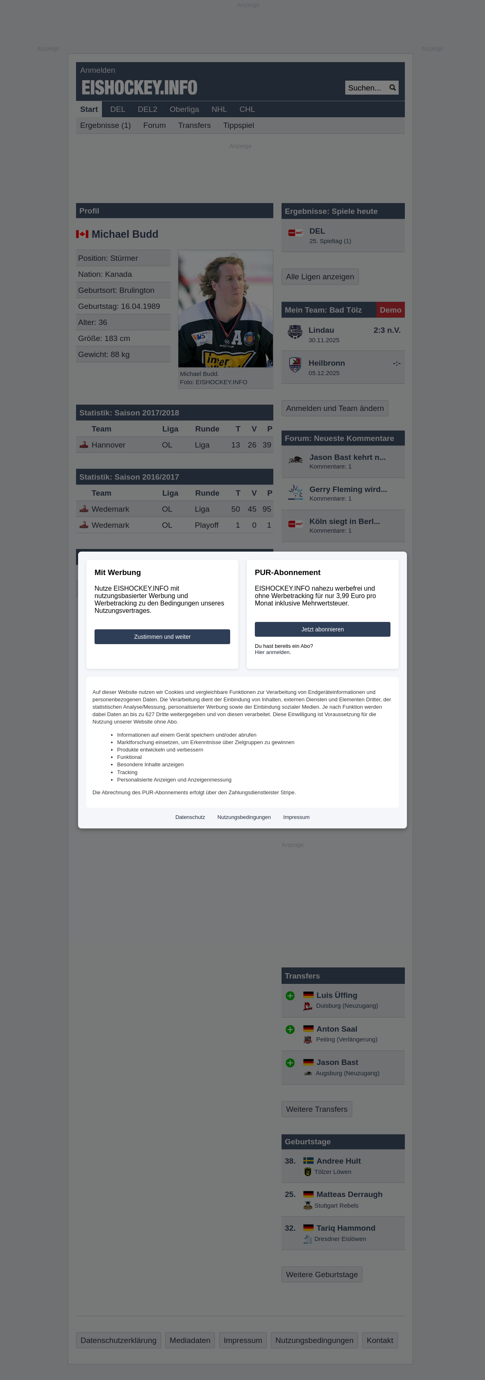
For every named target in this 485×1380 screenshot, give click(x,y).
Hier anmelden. (273, 652)
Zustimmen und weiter (162, 636)
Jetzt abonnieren (322, 629)
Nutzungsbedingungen (244, 817)
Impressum (296, 817)
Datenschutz (190, 817)
